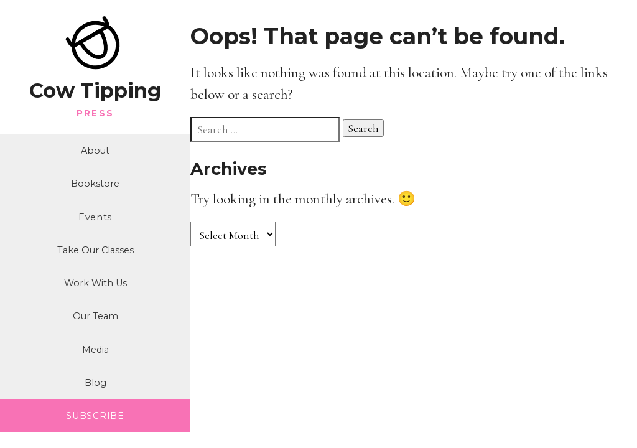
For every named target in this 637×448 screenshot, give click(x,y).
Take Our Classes (95, 250)
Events (95, 217)
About (95, 150)
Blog (95, 382)
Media (95, 349)
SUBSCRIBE (95, 415)
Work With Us (95, 283)
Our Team (95, 316)
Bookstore (95, 183)
